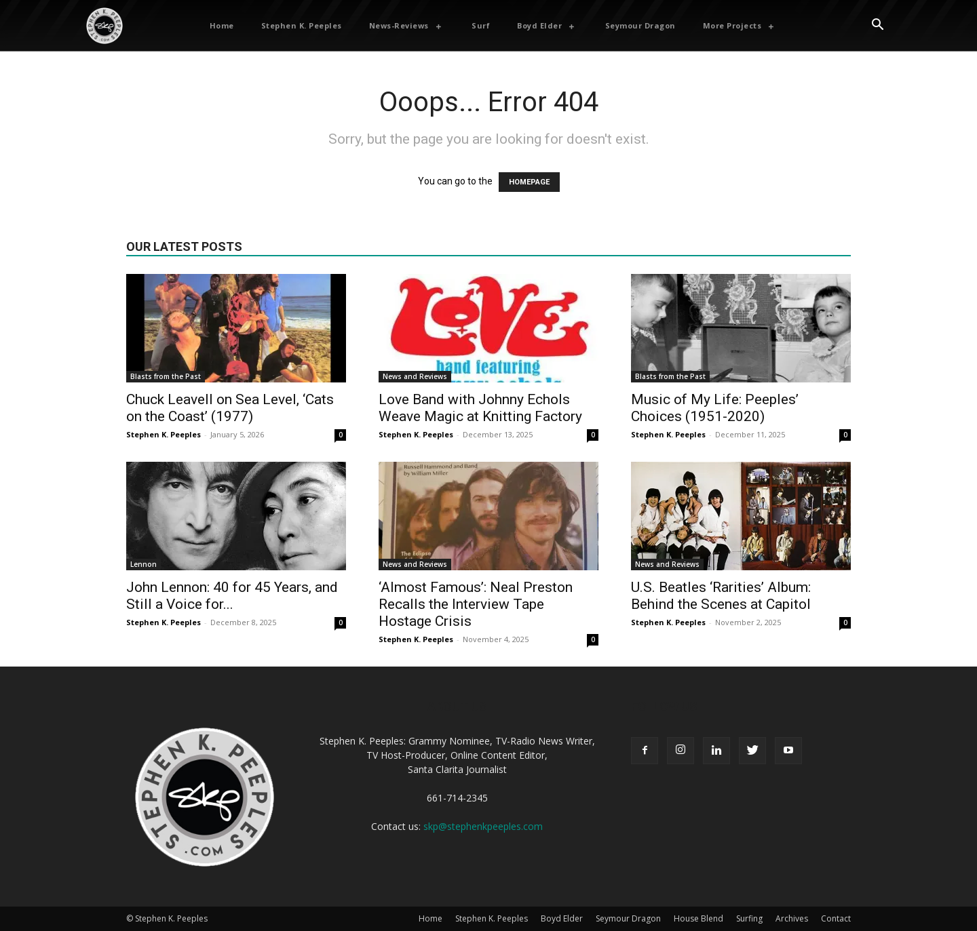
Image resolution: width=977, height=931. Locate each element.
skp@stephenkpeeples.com (483, 826)
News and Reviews (415, 376)
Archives (791, 918)
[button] (877, 25)
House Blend (698, 918)
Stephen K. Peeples (163, 434)
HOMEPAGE (529, 182)
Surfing (749, 918)
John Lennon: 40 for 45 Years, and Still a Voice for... (232, 595)
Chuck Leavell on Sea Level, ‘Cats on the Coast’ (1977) (230, 407)
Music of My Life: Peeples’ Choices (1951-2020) (715, 407)
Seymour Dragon (628, 918)
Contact (836, 918)
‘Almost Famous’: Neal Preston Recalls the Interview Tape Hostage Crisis (476, 604)
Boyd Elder (562, 918)
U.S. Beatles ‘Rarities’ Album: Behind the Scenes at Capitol (721, 595)
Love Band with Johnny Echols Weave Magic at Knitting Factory (480, 407)
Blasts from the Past (165, 376)
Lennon (143, 564)
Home (430, 918)
